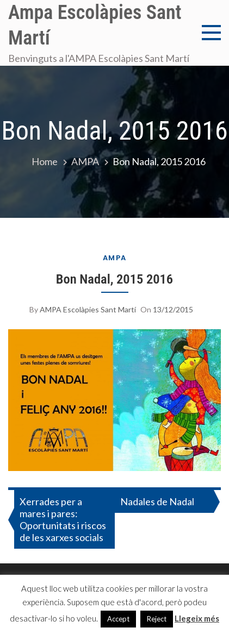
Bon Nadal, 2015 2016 (114, 279)
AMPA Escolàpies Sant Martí (88, 309)
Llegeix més (197, 618)
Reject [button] (156, 618)
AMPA (115, 258)
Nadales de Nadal (157, 501)
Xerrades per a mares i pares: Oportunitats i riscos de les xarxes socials (63, 519)
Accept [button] (118, 618)
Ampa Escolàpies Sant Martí (95, 25)
